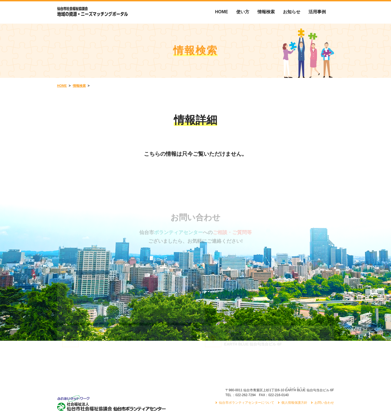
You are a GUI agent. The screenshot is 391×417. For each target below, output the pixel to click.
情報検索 (266, 11)
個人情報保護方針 (294, 375)
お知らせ (291, 11)
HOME (221, 11)
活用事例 (317, 11)
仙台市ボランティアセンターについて (246, 375)
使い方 (242, 11)
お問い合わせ (324, 375)
